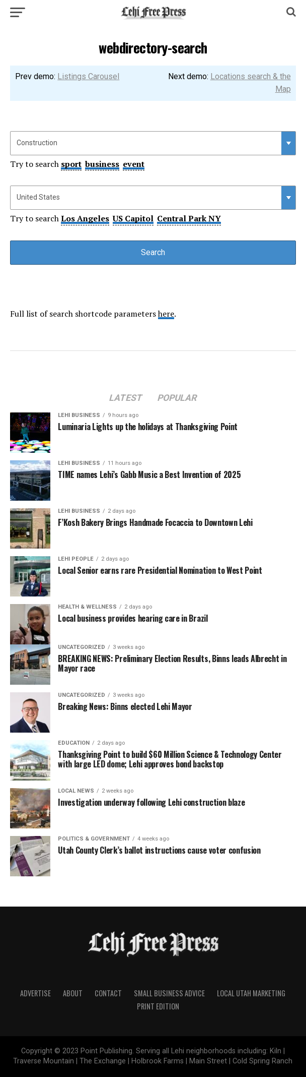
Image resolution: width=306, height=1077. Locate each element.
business (102, 163)
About (73, 993)
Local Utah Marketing (251, 993)
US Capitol (133, 218)
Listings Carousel (88, 76)
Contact (108, 993)
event (133, 163)
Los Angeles (85, 218)
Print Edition (158, 1006)
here (166, 313)
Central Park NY (189, 218)
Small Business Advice (169, 993)
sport (71, 163)
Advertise (35, 993)
